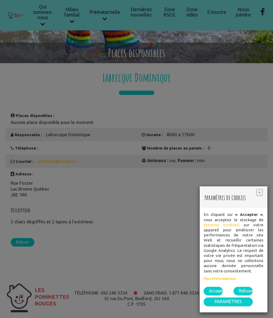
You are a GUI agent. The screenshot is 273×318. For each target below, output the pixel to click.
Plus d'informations (220, 278)
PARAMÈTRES (228, 301)
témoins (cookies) (222, 225)
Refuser (246, 290)
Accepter (216, 290)
